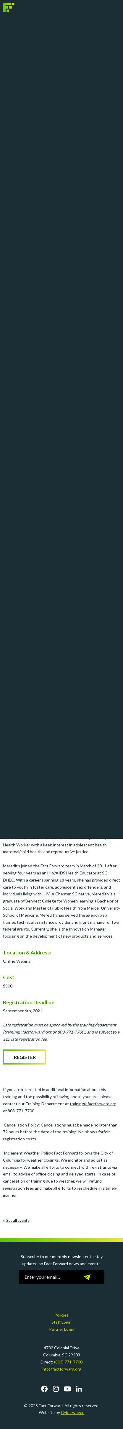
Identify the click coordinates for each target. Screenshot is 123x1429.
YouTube (67, 1388)
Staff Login (61, 1322)
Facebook (44, 1388)
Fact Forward (15, 7)
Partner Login (61, 1329)
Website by (62, 1412)
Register (24, 1057)
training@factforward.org (93, 1103)
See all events (17, 1220)
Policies (61, 1314)
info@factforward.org (61, 1368)
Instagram (55, 1388)
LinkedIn (79, 1388)
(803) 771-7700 (68, 1361)
